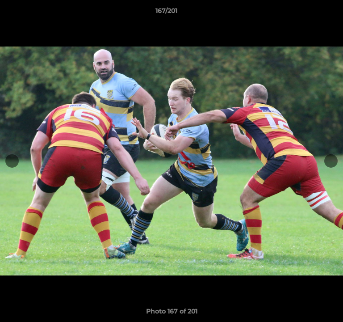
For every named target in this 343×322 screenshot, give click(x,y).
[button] (310, 13)
